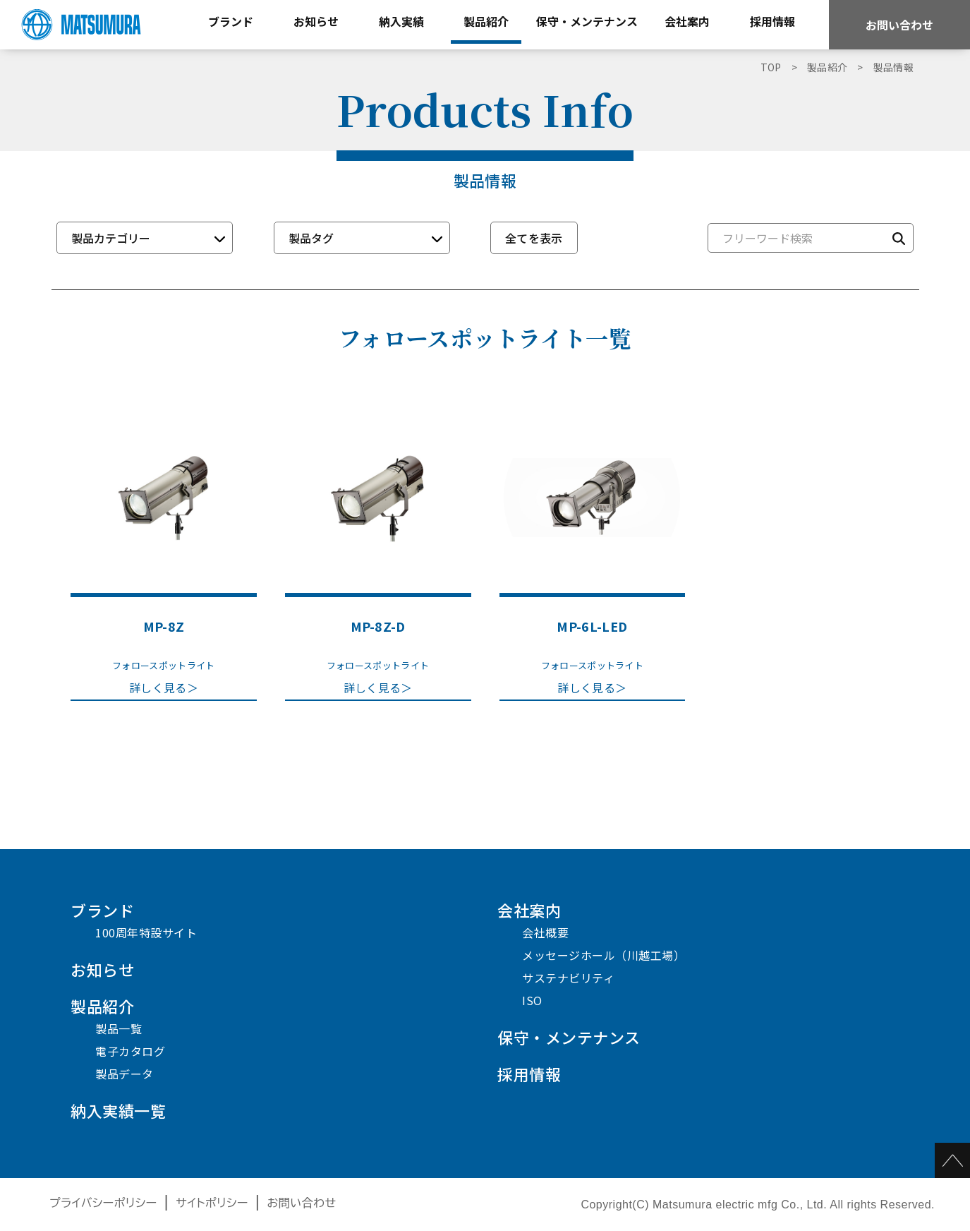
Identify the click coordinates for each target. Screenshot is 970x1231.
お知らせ (102, 969)
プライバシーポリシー (103, 1203)
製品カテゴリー (110, 237)
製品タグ (311, 237)
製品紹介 (102, 1006)
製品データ (124, 1073)
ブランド (102, 910)
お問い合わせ (899, 24)
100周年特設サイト (146, 932)
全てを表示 (534, 237)
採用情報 (529, 1073)
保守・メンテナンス (569, 1037)
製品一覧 (118, 1028)
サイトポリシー (212, 1203)
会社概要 (545, 932)
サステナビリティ (568, 977)
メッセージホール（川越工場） (603, 955)
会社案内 (529, 910)
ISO (532, 1000)
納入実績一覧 (118, 1110)
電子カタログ (130, 1051)
